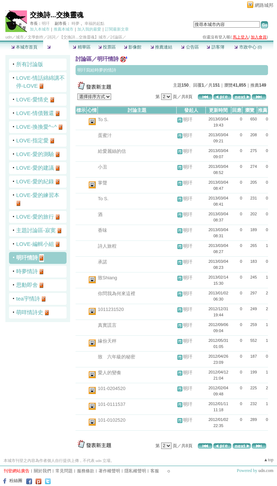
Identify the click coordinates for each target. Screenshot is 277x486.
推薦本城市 (63, 29)
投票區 (107, 47)
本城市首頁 (24, 47)
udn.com (265, 470)
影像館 (132, 47)
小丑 (102, 167)
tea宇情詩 (28, 298)
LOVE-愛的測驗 (35, 154)
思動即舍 (27, 285)
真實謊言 (107, 325)
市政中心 (248, 47)
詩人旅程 (107, 246)
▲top (268, 459)
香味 (102, 230)
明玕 (46, 23)
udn (8, 37)
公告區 (190, 47)
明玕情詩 (27, 258)
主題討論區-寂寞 (36, 230)
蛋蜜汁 (105, 135)
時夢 (76, 23)
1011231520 (111, 309)
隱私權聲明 (135, 470)
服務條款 (85, 470)
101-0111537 (112, 404)
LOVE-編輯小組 (35, 244)
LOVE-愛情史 (32, 99)
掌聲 (102, 182)
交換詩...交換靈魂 (56, 15)
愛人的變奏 (109, 372)
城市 (20, 37)
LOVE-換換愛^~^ (36, 127)
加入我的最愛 (89, 29)
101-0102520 (112, 420)
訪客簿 (215, 47)
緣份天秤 (107, 341)
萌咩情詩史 (29, 312)
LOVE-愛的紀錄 (35, 181)
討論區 (56, 47)
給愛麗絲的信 (112, 151)
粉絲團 (15, 480)
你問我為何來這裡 (116, 293)
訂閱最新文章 (117, 29)
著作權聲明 (109, 470)
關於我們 (42, 470)
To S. (103, 119)
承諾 (102, 262)
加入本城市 (40, 29)
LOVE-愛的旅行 (35, 217)
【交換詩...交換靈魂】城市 (82, 37)
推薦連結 (161, 47)
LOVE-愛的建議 (35, 168)
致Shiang (107, 277)
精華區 (81, 47)
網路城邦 (264, 5)
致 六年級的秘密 (116, 356)
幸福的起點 (94, 23)
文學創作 (36, 37)
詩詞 (51, 37)
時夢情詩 (27, 271)
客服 (154, 470)
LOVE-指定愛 (32, 140)
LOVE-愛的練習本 (37, 195)
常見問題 (64, 470)
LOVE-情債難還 (35, 113)
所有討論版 (29, 64)
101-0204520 (112, 388)
